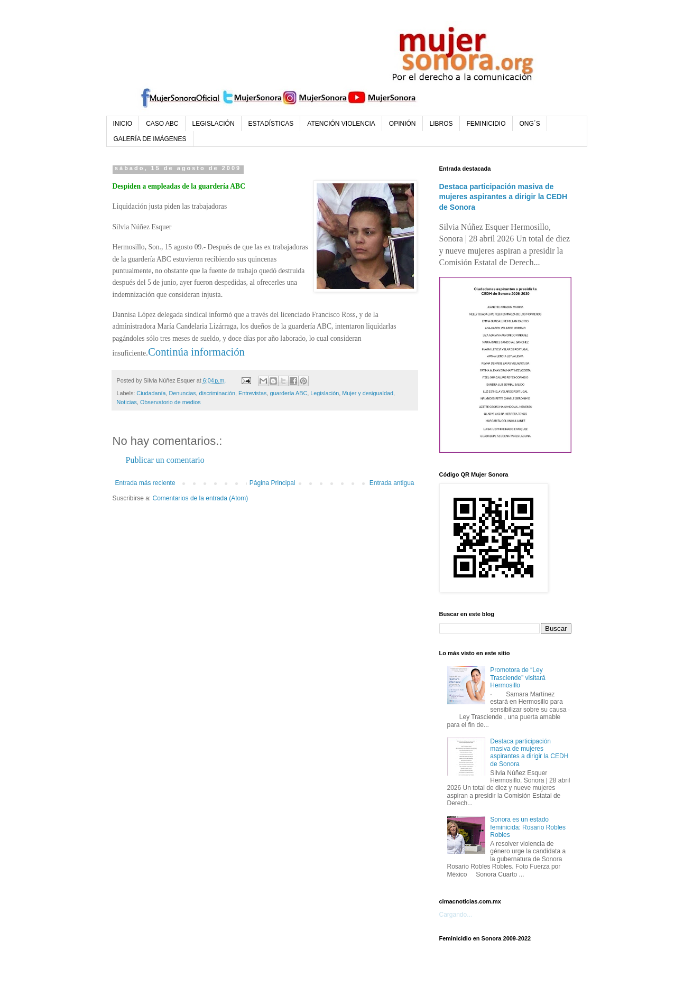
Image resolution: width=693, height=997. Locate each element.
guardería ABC (288, 393)
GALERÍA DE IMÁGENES (150, 139)
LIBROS (441, 123)
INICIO (123, 123)
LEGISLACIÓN (213, 123)
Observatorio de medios (170, 402)
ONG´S (530, 123)
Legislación (324, 393)
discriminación (217, 393)
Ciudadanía (150, 393)
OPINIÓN (402, 123)
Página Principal (272, 483)
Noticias (127, 402)
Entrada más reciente (145, 483)
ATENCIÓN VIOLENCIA (341, 123)
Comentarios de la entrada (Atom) (200, 498)
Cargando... (456, 914)
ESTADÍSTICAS (271, 123)
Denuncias (182, 393)
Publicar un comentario (165, 459)
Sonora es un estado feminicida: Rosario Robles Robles (528, 827)
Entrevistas (252, 393)
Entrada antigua (391, 483)
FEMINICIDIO (486, 123)
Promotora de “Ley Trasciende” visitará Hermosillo (517, 677)
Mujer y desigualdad (367, 393)
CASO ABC (162, 123)
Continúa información (196, 352)
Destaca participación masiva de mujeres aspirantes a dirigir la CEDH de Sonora (503, 196)
